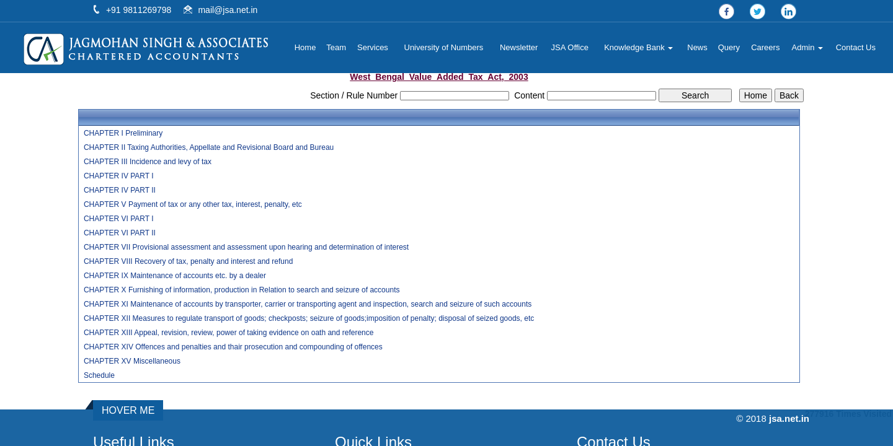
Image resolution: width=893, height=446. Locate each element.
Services (372, 47)
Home (305, 47)
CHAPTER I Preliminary (123, 133)
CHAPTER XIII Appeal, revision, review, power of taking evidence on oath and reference (229, 332)
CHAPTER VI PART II (120, 233)
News (697, 47)
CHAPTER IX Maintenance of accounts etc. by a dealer (175, 275)
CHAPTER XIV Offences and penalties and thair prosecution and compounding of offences (233, 347)
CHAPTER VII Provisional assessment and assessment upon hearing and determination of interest (246, 247)
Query (729, 47)
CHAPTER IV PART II (120, 190)
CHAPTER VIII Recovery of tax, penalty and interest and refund (188, 261)
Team (336, 47)
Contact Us (856, 47)
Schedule (99, 375)
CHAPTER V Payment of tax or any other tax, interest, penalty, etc (193, 204)
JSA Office (570, 47)
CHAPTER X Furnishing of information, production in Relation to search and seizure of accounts (242, 290)
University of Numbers (444, 47)
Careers (765, 47)
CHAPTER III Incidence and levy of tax (147, 161)
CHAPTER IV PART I (119, 176)
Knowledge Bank (638, 47)
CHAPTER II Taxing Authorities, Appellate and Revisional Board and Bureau (209, 147)
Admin (807, 47)
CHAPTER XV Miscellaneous (132, 361)
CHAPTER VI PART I (119, 218)
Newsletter (519, 47)
